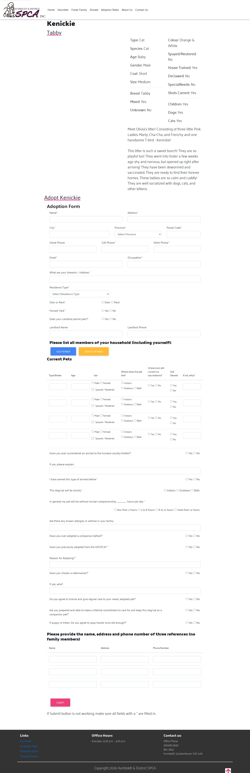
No (114, 310)
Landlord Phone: (137, 327)
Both (139, 388)
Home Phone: (57, 242)
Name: (53, 212)
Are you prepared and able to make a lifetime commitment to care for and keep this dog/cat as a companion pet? (105, 612)
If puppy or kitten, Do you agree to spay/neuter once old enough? (88, 622)
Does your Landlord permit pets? (68, 319)
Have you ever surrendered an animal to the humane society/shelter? (90, 453)
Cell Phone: (108, 242)
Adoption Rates (110, 9)
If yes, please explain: (61, 464)
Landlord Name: (58, 327)
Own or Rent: (57, 302)
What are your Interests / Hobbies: (69, 272)
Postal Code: (174, 227)
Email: (53, 257)
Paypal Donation (29, 756)
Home (51, 9)
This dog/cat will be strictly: (65, 490)
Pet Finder (25, 741)
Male (96, 383)
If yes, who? (56, 584)
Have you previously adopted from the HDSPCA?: (78, 547)
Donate (94, 9)
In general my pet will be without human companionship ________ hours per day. (97, 501)
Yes (107, 310)
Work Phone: (161, 242)
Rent (117, 302)
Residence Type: (59, 287)
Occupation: (135, 257)
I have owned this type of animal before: (73, 479)
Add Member (63, 351)
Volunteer (63, 9)
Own (107, 302)
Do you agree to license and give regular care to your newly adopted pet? (92, 599)
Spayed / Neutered (104, 389)
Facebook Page (28, 746)
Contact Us (141, 9)
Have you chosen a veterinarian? (68, 573)
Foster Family (79, 9)
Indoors (128, 383)
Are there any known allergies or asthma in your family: (81, 521)
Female (106, 383)
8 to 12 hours (166, 510)
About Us (127, 9)
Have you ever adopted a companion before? (76, 536)
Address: (133, 212)
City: (52, 227)
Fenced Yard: (57, 310)
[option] (103, 302)
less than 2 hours (127, 510)
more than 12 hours (188, 510)
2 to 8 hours (148, 510)
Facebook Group (29, 751)
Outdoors (128, 388)
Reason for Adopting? (62, 558)
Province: (120, 227)
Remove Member (94, 351)
